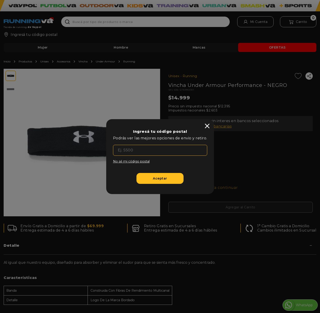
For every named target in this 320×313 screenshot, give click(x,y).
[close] (207, 126)
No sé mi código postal (131, 161)
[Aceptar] (160, 178)
